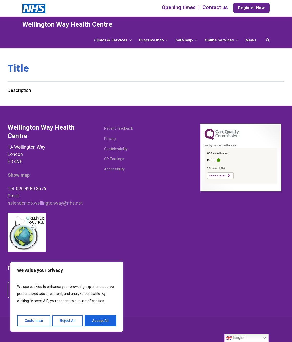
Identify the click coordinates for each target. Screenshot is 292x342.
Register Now (251, 7)
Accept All (100, 321)
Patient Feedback (118, 128)
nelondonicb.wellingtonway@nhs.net (45, 203)
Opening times (179, 7)
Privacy (110, 139)
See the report (217, 175)
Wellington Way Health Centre (67, 24)
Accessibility (114, 169)
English (236, 338)
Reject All (67, 321)
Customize (34, 321)
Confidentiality (116, 149)
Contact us (215, 7)
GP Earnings (114, 159)
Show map (19, 175)
